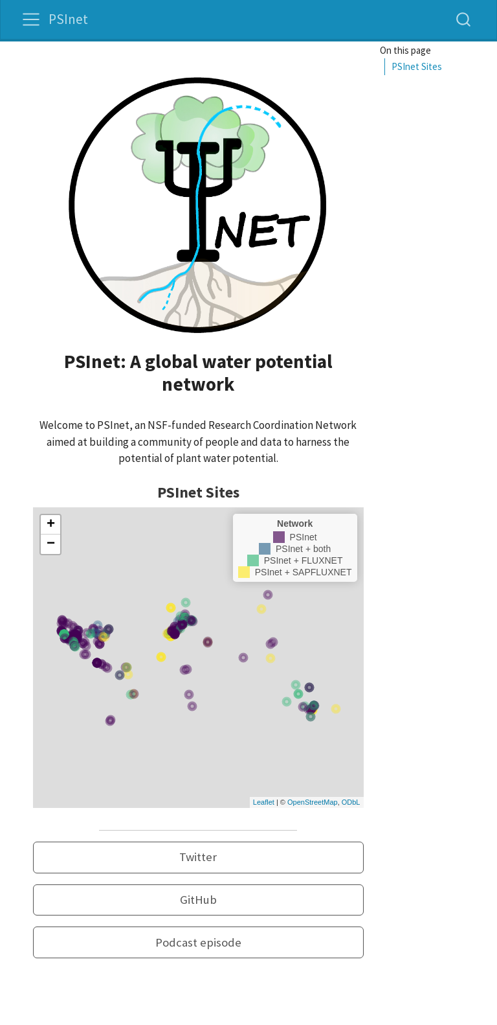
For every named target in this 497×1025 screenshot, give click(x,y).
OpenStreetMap (312, 802)
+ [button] (51, 525)
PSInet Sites (417, 66)
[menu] (31, 19)
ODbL (351, 802)
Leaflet (263, 802)
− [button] (51, 544)
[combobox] (464, 19)
